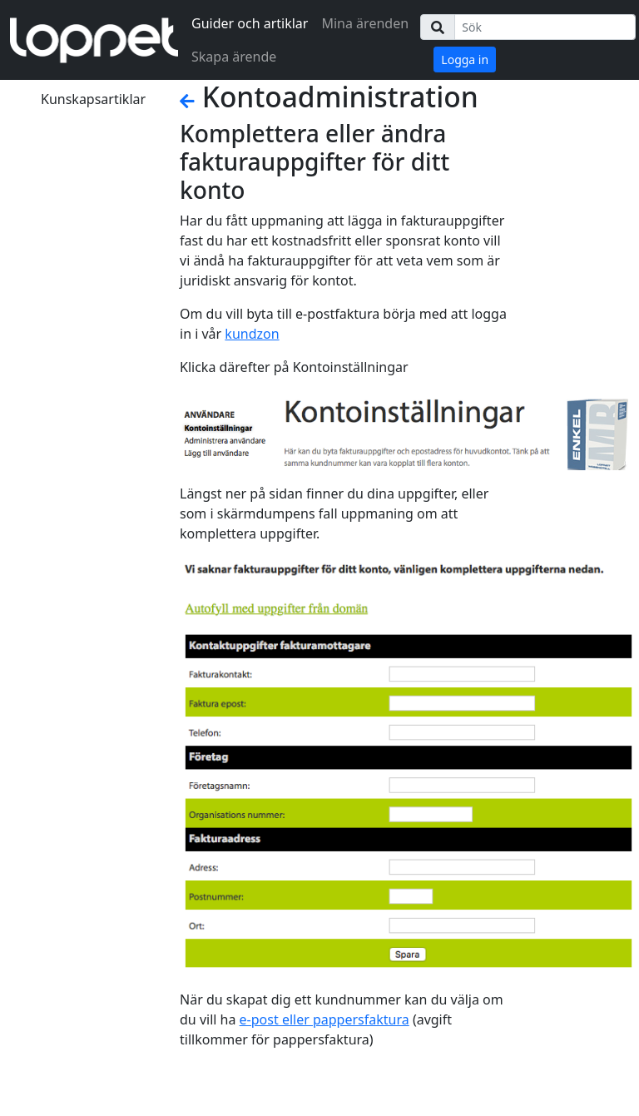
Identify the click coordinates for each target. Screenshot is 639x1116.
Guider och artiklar (249, 23)
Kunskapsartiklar (93, 99)
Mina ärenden (365, 23)
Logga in (464, 59)
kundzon (252, 334)
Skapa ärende (233, 56)
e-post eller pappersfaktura (324, 1019)
